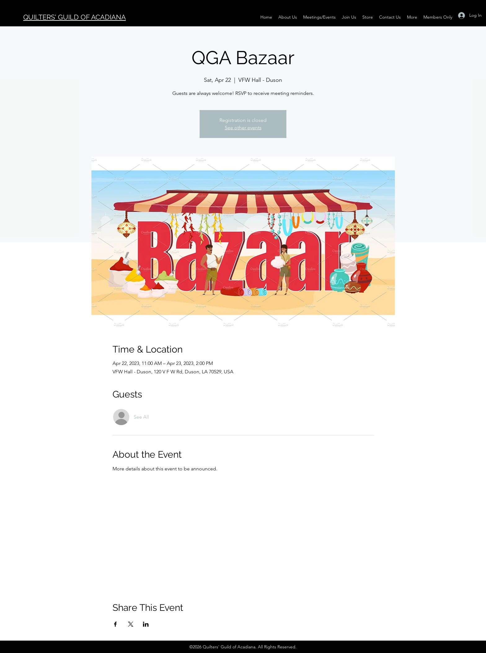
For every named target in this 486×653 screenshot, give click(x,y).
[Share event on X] (131, 624)
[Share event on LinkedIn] (146, 624)
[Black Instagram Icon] (9, 4)
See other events (243, 128)
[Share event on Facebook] (115, 624)
